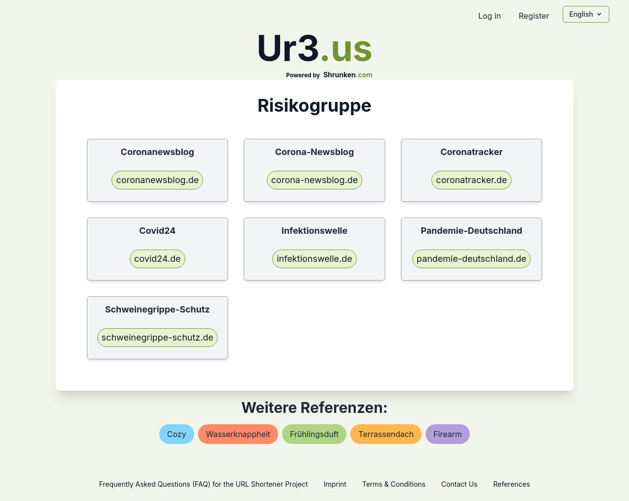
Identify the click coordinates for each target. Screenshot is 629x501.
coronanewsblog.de (157, 180)
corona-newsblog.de (314, 180)
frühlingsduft (314, 434)
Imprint (335, 484)
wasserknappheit (238, 434)
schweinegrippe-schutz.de (158, 337)
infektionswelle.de (314, 258)
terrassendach (386, 434)
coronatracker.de (471, 180)
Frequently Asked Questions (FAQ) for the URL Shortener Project (203, 484)
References (511, 484)
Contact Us (459, 484)
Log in (489, 16)
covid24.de (157, 258)
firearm (447, 434)
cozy (176, 434)
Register (533, 16)
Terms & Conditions (394, 484)
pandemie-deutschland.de (471, 258)
